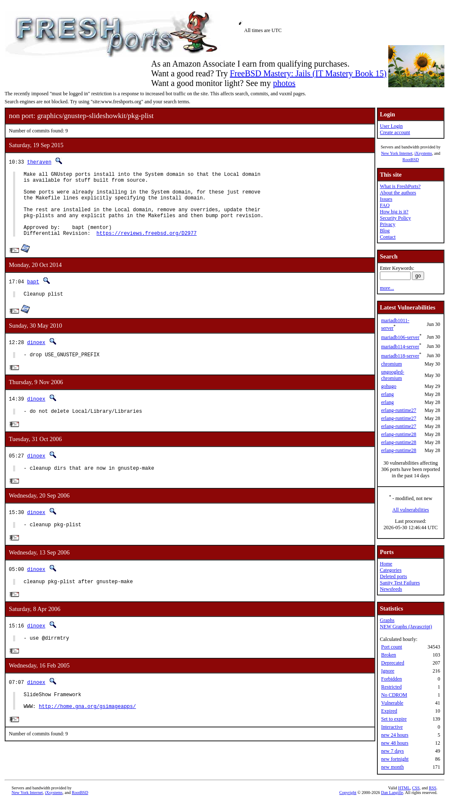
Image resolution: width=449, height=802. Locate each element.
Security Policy (395, 218)
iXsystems (423, 153)
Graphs (387, 620)
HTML (404, 788)
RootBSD (411, 159)
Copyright (348, 792)
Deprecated (392, 663)
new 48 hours (395, 743)
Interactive (392, 727)
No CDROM (394, 695)
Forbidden (391, 679)
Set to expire (394, 719)
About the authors (398, 193)
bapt (33, 295)
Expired (389, 711)
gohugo (388, 386)
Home (386, 564)
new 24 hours (395, 735)
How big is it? (394, 212)
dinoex (36, 357)
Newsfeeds (391, 589)
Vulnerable (392, 703)
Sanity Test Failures (400, 583)
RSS (432, 788)
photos (284, 83)
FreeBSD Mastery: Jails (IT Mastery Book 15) (308, 73)
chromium (391, 364)
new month (392, 767)
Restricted (391, 687)
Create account (395, 132)
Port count (391, 647)
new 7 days (392, 751)
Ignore (387, 671)
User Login (391, 126)
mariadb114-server (400, 347)
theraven (39, 161)
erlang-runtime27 (398, 410)
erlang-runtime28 (398, 434)
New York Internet (396, 153)
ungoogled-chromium (392, 375)
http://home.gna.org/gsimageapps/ (87, 734)
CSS (416, 788)
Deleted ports (393, 576)
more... (387, 288)
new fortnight (395, 759)
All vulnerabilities (411, 510)
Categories (390, 570)
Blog (385, 231)
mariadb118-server (400, 356)
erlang (387, 394)
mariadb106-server (400, 337)
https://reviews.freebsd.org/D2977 (147, 246)
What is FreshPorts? (400, 186)
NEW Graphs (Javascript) (406, 627)
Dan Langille (392, 792)
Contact (387, 237)
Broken (388, 655)
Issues (386, 199)
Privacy (387, 224)
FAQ (385, 205)
